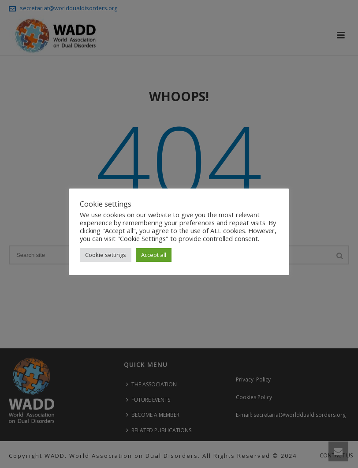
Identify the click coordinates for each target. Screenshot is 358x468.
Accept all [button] (153, 255)
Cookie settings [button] (105, 255)
